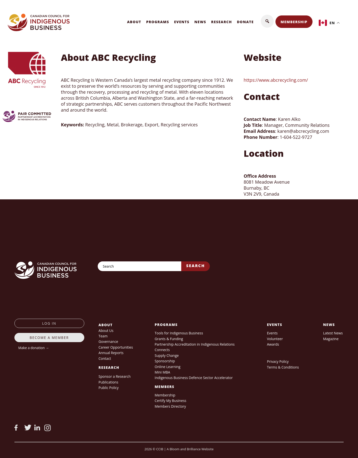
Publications (108, 382)
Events (181, 21)
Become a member (49, 337)
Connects (162, 349)
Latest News (333, 333)
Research (221, 21)
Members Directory (170, 406)
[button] (267, 21)
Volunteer (275, 338)
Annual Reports (110, 352)
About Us (105, 330)
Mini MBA (162, 372)
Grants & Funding (169, 338)
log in (49, 323)
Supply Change (167, 355)
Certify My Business (170, 400)
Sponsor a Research (114, 376)
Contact (104, 358)
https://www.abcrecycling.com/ (276, 80)
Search (195, 265)
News (200, 21)
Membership (294, 21)
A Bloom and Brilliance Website (190, 449)
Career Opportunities (115, 347)
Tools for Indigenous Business (179, 333)
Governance (108, 341)
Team (102, 336)
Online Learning (167, 366)
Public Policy (108, 387)
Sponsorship (165, 361)
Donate (245, 21)
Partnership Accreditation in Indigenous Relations (195, 344)
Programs (157, 21)
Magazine (330, 338)
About (134, 21)
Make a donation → (33, 347)
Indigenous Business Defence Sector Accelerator (194, 377)
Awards (273, 344)
